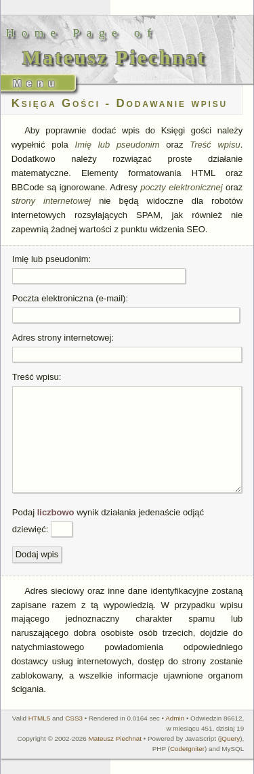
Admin (174, 718)
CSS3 (74, 718)
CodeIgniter (187, 748)
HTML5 (39, 718)
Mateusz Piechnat (115, 738)
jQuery (230, 738)
